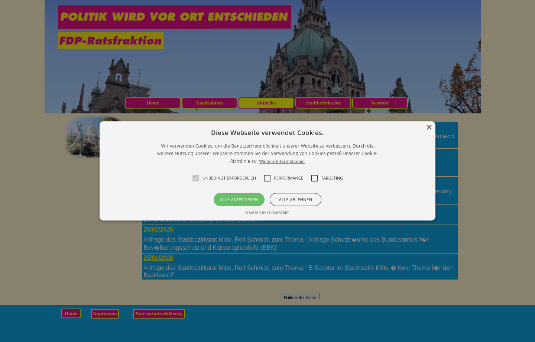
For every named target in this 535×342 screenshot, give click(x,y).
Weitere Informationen (282, 161)
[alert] (267, 171)
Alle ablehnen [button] (295, 200)
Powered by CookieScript (267, 213)
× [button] (429, 127)
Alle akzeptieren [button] (239, 200)
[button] (267, 170)
